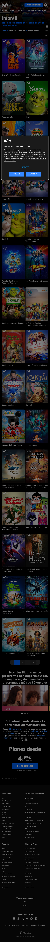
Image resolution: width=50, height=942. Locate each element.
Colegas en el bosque (10, 653)
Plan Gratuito (29, 874)
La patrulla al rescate (34, 199)
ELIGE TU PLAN (25, 766)
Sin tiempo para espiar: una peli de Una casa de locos (37, 486)
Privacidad (34, 925)
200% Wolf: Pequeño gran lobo (36, 76)
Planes (27, 871)
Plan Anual (28, 876)
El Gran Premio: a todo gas (36, 365)
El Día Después (6, 860)
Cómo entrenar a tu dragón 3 (37, 612)
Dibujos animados (30, 829)
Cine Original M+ (7, 801)
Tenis (3, 868)
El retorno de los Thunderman (32, 240)
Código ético (29, 860)
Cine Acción (5, 809)
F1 (25, 806)
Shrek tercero (7, 365)
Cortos (4, 812)
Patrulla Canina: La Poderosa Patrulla (10, 282)
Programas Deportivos (32, 831)
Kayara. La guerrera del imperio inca (35, 654)
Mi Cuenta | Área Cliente (32, 854)
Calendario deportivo (36, 10)
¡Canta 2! (6, 199)
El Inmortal (28, 809)
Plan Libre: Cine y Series (32, 868)
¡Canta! (29, 405)
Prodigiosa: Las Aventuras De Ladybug (12, 570)
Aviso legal (25, 925)
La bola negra (29, 801)
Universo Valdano (7, 862)
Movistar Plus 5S (30, 837)
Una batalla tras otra (31, 803)
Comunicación (29, 888)
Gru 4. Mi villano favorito (12, 75)
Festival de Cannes (30, 826)
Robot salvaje (7, 117)
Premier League (7, 857)
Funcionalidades (30, 851)
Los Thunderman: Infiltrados (37, 281)
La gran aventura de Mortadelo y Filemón (10, 528)
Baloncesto (5, 865)
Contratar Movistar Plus (32, 862)
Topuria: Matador (7, 874)
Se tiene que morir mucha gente (35, 812)
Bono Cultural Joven (31, 879)
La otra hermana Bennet (32, 815)
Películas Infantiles (7, 817)
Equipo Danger (31, 445)
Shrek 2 (5, 239)
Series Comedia (6, 829)
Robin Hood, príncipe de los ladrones (36, 570)
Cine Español (6, 803)
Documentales (6, 831)
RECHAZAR (16, 174)
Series (4, 10)
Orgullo (4, 837)
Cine (12, 10)
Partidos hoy (5, 885)
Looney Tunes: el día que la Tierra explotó (13, 612)
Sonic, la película (9, 405)
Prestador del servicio (12, 925)
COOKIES (42, 925)
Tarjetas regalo (29, 885)
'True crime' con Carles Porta (34, 823)
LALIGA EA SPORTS (7, 854)
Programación (6, 888)
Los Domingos (29, 798)
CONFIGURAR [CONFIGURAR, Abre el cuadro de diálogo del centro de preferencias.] (24, 167)
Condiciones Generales (32, 857)
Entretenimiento (7, 834)
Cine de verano (6, 815)
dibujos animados (17, 729)
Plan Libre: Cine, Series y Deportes (35, 865)
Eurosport (5, 879)
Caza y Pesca (29, 834)
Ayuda (25, 903)
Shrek (28, 117)
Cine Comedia (6, 806)
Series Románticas (7, 826)
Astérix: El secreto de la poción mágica (11, 486)
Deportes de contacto (8, 876)
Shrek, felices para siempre (13, 323)
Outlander (28, 817)
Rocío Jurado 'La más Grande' (34, 820)
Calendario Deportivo (8, 882)
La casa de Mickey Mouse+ (12, 445)
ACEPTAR (33, 174)
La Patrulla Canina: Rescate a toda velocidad (36, 324)
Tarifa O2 (28, 882)
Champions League (8, 851)
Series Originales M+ (8, 823)
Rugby (3, 871)
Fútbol (21, 10)
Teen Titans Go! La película (36, 527)
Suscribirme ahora (34, 5)
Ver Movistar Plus (30, 848)
